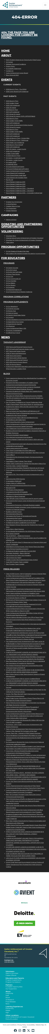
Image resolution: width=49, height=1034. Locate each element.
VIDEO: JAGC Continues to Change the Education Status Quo (26, 463)
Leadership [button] (9, 993)
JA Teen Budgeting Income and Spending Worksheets (24, 319)
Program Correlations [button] (13, 982)
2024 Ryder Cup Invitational (15, 142)
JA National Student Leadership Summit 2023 (21, 522)
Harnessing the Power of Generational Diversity (21, 516)
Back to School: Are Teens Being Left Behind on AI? (23, 411)
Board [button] (8, 997)
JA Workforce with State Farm (16, 420)
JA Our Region (10, 285)
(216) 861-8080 (9, 962)
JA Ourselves (10, 287)
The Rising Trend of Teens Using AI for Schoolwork (22, 520)
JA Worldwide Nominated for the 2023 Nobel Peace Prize (25, 531)
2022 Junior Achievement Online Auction (19, 125)
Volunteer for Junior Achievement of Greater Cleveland (24, 240)
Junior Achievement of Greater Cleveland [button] (20, 1017)
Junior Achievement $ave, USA (16, 328)
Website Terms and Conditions (16, 64)
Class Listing (10, 242)
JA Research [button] (10, 999)
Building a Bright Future (14, 512)
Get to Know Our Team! (13, 557)
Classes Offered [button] (11, 975)
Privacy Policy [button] (22, 1024)
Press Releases (11, 569)
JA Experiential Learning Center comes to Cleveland (23, 387)
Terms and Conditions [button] (9, 1024)
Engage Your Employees (14, 202)
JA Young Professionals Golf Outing (17, 169)
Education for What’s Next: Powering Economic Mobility (24, 396)
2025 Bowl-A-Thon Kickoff (14, 145)
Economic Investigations (14, 330)
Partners (8, 197)
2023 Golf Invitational (13, 134)
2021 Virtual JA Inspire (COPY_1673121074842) (20, 116)
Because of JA (10, 487)
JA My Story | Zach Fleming (15, 529)
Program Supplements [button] (13, 980)
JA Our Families (11, 281)
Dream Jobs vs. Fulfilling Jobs (15, 483)
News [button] (7, 1004)
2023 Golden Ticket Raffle (14, 131)
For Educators (13, 258)
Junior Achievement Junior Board (17, 73)
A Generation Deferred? (14, 481)
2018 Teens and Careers (13, 355)
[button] (16, 1030)
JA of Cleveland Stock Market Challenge (19, 292)
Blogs (6, 373)
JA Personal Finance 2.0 (14, 289)
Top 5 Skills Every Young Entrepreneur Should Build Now (24, 428)
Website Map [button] (40, 1024)
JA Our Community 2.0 (13, 279)
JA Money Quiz (11, 311)
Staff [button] (7, 995)
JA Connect (10, 317)
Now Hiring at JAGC (12, 75)
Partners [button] (9, 985)
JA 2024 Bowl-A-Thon (13, 155)
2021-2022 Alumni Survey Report (16, 362)
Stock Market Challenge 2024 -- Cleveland (20, 188)
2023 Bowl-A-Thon (12, 129)
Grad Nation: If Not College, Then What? (19, 461)
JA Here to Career (12, 313)
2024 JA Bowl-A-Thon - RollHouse (17, 140)
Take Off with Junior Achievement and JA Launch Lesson (24, 498)
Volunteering (12, 231)
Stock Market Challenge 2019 (15, 182)
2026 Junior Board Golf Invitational (17, 91)
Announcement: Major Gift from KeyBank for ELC (22, 417)
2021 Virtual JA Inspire (13, 114)
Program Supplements (15, 302)
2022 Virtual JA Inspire (13, 127)
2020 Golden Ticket (12, 103)
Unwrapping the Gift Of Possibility (17, 492)
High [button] (7, 1012)
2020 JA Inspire (11, 107)
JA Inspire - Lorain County (14, 160)
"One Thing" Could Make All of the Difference (20, 450)
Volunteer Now (11, 236)
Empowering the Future (14, 518)
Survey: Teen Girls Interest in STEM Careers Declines (23, 733)
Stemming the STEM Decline (15, 479)
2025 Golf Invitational (13, 147)
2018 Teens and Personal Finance (17, 360)
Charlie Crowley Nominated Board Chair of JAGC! (22, 560)
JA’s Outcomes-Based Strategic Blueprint (19, 389)
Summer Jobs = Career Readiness (17, 466)
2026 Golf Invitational (13, 151)
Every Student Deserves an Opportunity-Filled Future (23, 60)
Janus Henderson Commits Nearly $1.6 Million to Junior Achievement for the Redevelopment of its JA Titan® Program (24, 738)
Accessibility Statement (13, 68)
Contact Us (9, 71)
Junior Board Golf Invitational (15, 173)
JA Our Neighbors (12, 306)
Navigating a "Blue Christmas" (15, 496)
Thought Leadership (14, 342)
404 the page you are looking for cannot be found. (19, 35)
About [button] (8, 991)
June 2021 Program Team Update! (17, 562)
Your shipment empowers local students (19, 437)
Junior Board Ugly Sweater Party (16, 177)
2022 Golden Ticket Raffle (14, 121)
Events (6, 79)
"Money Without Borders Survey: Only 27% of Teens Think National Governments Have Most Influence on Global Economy (24, 620)
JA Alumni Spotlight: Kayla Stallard (17, 435)
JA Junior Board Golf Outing (15, 166)
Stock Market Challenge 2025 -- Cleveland (20, 191)
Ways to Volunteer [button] (12, 973)
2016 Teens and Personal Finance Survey (19, 347)
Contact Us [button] (8, 960)
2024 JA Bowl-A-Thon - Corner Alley (18, 138)
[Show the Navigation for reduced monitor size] (45, 5)
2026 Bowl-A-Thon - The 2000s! (16, 89)
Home (5, 50)
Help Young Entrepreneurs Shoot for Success (21, 485)
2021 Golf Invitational (12, 112)
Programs (8, 263)
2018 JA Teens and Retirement (16, 353)
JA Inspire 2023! (11, 162)
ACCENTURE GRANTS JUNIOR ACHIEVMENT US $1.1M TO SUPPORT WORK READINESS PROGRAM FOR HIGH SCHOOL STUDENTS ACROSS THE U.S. (26, 849)
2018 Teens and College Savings (16, 358)
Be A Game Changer (12, 533)
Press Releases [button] (11, 1002)
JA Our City (9, 276)
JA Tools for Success (12, 308)
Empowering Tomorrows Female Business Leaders (23, 505)
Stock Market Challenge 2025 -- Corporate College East (24, 193)
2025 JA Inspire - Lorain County (16, 149)
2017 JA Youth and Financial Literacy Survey (20, 349)
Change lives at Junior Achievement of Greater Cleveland (24, 238)
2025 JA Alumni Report (13, 364)
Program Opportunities (20, 246)
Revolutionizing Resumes (14, 514)
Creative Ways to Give (13, 206)
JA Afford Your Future (13, 333)
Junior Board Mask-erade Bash (16, 175)
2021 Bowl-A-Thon (12, 110)
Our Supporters (11, 208)
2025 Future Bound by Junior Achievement (20, 422)
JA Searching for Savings (14, 324)
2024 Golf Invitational (13, 136)
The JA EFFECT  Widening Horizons (18, 536)
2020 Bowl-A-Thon (12, 101)
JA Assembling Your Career (15, 322)
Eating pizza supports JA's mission (17, 448)
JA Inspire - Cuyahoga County (15, 158)
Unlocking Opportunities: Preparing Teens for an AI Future (25, 468)
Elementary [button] (10, 1008)
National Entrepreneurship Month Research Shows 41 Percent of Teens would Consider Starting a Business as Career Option (24, 648)
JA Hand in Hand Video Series (15, 315)
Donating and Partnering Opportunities (21, 225)
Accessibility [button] (31, 1024)
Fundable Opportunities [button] (14, 987)
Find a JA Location (12, 1019)
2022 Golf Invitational (13, 123)
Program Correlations (16, 297)
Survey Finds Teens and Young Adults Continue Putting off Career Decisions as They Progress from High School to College (25, 864)
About (6, 55)
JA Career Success (12, 268)
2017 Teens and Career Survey (15, 351)
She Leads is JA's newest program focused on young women (25, 253)
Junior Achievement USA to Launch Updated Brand (23, 678)
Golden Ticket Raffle (12, 153)
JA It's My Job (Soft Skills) (14, 272)
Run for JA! (9, 180)
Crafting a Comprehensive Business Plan (19, 494)
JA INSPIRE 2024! (11, 164)
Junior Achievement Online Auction (17, 171)
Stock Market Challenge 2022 (15, 184)
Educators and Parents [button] (15, 978)
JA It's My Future (11, 270)
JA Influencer (10, 326)
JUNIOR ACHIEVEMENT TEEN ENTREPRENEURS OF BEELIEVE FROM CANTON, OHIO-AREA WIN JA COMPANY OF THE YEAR (25, 768)
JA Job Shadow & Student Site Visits (17, 251)
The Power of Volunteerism (15, 490)
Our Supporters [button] (11, 989)
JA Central (9, 62)
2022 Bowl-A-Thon (12, 118)
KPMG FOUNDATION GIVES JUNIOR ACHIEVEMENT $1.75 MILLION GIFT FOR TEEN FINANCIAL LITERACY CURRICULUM (25, 834)
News (5, 337)
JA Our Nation (10, 283)
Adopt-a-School (11, 219)
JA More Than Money (13, 274)
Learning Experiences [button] (14, 1006)
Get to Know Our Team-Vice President (18, 555)
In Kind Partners (11, 204)
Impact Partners (11, 210)
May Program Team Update (15, 564)
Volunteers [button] (10, 971)
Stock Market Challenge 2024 (15, 186)
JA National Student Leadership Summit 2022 (21, 551)
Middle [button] (8, 1010)
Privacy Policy (10, 66)
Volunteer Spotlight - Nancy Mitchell (18, 553)
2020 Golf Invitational (13, 105)
